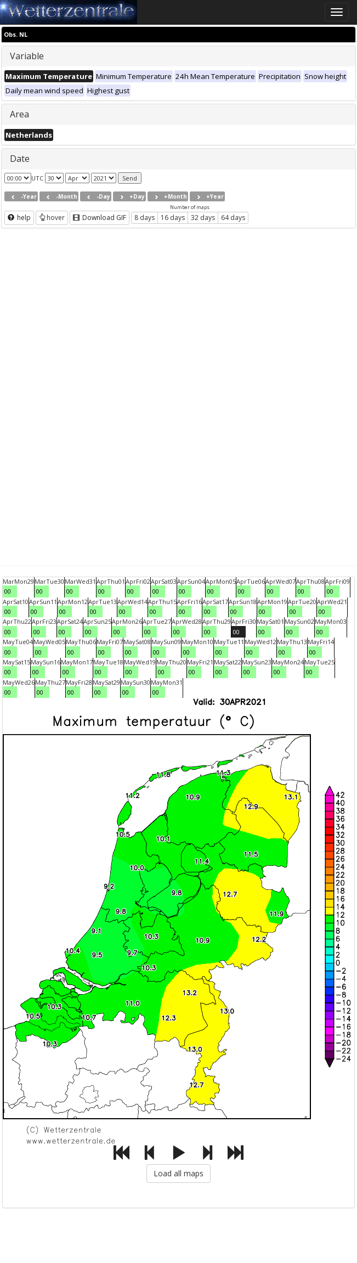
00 (7, 591)
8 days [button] (144, 217)
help (19, 217)
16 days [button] (173, 217)
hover (52, 217)
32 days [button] (203, 217)
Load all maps (178, 1173)
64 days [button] (233, 217)
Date (20, 159)
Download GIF (99, 217)
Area (19, 114)
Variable (27, 56)
